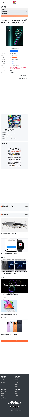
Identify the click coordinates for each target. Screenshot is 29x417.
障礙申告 (16, 393)
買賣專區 (16, 386)
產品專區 (16, 384)
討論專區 (16, 382)
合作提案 (2, 397)
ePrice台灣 (3, 379)
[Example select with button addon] (14, 9)
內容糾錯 (16, 395)
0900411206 (12, 61)
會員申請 (16, 391)
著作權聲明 (3, 382)
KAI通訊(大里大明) (14, 48)
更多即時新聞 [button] (14, 341)
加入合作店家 (3, 391)
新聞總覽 (16, 379)
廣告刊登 (2, 393)
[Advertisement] (14, 97)
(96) (18, 57)
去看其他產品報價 (13, 51)
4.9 (10, 57)
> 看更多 (26, 206)
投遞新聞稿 (3, 395)
